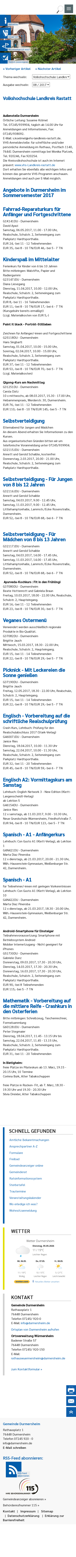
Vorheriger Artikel (17, 69)
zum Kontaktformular (25, 1369)
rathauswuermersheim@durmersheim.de (38, 1358)
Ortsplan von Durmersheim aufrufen (35, 1329)
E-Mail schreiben (14, 1447)
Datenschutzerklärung (23, 1516)
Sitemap (47, 1511)
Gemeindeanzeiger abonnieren (23, 1499)
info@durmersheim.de (35, 1323)
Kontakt (9, 1511)
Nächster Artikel (48, 69)
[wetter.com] (21, 1281)
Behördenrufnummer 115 (20, 1505)
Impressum (28, 1511)
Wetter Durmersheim (39, 1241)
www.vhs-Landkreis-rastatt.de (35, 165)
